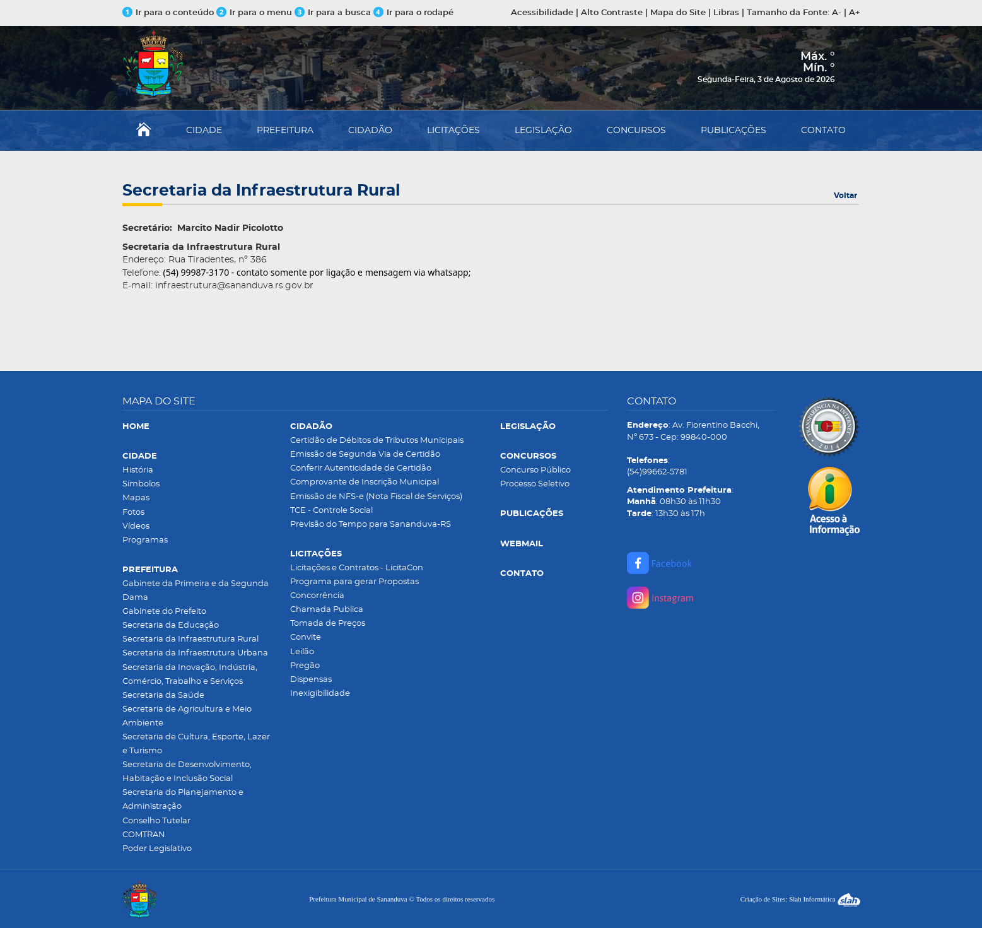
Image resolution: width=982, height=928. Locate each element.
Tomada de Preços (327, 624)
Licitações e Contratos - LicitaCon (356, 568)
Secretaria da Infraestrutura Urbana (195, 653)
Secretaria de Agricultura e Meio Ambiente (187, 716)
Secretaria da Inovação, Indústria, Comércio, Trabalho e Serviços (189, 675)
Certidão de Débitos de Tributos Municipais (377, 441)
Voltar (845, 195)
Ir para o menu (255, 13)
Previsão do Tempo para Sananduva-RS (370, 524)
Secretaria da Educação (170, 625)
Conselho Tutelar (156, 821)
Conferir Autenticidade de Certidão (360, 468)
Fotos (133, 512)
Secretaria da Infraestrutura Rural (190, 639)
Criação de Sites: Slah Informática (800, 899)
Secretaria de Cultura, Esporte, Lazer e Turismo (196, 744)
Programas (145, 540)
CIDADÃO (370, 130)
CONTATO (823, 130)
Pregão (305, 666)
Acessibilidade (542, 13)
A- (836, 13)
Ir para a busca (333, 13)
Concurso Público (535, 470)
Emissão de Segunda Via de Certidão (365, 454)
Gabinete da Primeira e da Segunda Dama (195, 591)
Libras (726, 13)
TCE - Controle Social (331, 511)
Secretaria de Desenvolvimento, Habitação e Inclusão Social (187, 772)
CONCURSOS (636, 130)
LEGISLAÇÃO (543, 130)
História (137, 470)
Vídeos (135, 526)
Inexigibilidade (320, 694)
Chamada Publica (326, 610)
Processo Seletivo (535, 484)
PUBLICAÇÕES (733, 130)
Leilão (302, 652)
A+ (854, 13)
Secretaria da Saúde (163, 695)
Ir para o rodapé (413, 13)
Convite (305, 637)
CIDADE (204, 130)
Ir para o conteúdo (168, 13)
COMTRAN (143, 835)
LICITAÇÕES (453, 130)
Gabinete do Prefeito (164, 612)
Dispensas (311, 680)
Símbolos (141, 484)
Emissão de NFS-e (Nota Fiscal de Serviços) (376, 497)
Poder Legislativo (157, 849)
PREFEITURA (285, 130)
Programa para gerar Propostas (354, 582)
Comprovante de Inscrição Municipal (364, 482)
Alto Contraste (612, 13)
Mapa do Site (678, 13)
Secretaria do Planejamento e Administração (182, 800)
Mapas (135, 498)
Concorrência (317, 596)
